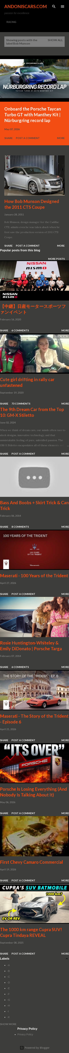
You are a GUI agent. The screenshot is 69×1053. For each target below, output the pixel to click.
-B (8, 971)
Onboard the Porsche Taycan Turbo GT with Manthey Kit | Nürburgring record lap (32, 114)
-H (8, 1005)
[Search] (54, 6)
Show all (55, 40)
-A (8, 965)
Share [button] (8, 138)
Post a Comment (28, 138)
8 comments (20, 526)
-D (8, 982)
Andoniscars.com (25, 6)
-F (8, 994)
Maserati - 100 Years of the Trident (34, 575)
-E (8, 988)
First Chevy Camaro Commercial (31, 862)
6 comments (20, 330)
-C (8, 976)
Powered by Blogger (35, 1047)
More (61, 138)
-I (8, 1011)
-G (8, 999)
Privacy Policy (25, 1034)
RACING (11, 22)
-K (8, 1017)
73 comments (21, 403)
